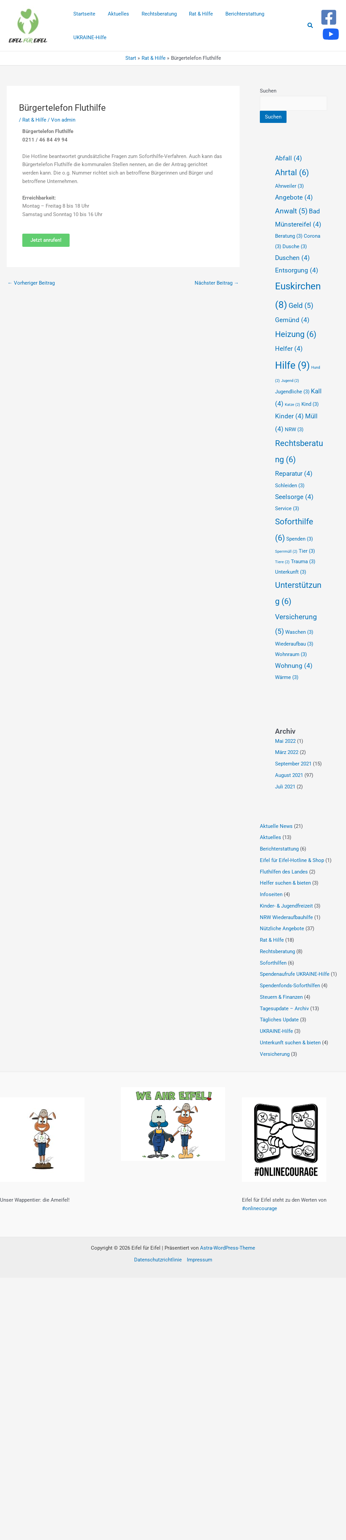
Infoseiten (271, 894)
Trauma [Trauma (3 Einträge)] (303, 561)
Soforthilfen (273, 963)
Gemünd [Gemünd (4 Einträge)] (292, 320)
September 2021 (293, 764)
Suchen (268, 91)
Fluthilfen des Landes (284, 872)
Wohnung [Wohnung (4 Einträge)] (294, 666)
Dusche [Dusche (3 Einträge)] (294, 246)
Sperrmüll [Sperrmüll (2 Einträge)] (286, 551)
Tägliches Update (279, 1020)
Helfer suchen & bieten (285, 883)
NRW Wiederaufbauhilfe (286, 917)
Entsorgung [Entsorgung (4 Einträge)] (296, 270)
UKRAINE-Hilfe (276, 1031)
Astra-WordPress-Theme (227, 1248)
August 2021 (289, 775)
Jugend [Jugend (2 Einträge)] (290, 381)
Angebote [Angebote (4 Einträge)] (294, 197)
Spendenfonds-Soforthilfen (290, 986)
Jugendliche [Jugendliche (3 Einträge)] (292, 392)
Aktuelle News (276, 826)
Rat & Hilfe (34, 120)
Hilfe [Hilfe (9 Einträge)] (292, 365)
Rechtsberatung (277, 951)
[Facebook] (328, 17)
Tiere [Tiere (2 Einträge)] (282, 562)
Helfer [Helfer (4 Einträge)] (289, 349)
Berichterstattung (279, 849)
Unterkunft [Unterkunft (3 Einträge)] (290, 572)
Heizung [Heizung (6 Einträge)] (295, 334)
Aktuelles (270, 837)
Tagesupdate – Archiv (284, 1009)
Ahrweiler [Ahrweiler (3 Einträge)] (289, 186)
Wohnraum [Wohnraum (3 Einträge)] (291, 654)
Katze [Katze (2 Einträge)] (292, 404)
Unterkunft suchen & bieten (290, 1043)
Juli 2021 (285, 787)
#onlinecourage (259, 1208)
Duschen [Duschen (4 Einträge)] (292, 258)
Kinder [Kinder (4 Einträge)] (289, 416)
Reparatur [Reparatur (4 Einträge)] (294, 473)
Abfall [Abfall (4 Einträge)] (288, 158)
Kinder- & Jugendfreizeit (286, 906)
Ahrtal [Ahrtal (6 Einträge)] (292, 172)
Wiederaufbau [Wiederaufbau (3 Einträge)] (294, 644)
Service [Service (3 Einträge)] (287, 508)
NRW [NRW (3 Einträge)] (294, 429)
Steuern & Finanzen (281, 997)
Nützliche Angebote (282, 928)
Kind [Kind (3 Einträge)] (310, 404)
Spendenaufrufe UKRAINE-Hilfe (294, 974)
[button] (310, 25)
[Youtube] (330, 34)
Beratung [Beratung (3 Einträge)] (288, 236)
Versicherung (275, 1054)
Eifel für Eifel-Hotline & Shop (292, 860)
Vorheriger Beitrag (31, 283)
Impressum (199, 1260)
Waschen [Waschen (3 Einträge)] (299, 632)
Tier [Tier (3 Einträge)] (307, 551)
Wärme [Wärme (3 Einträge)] (286, 677)
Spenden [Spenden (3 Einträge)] (299, 539)
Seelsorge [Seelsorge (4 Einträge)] (294, 497)
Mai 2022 (285, 741)
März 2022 (286, 752)
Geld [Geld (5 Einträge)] (301, 305)
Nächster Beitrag (217, 283)
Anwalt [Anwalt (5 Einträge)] (291, 211)
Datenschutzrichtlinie (158, 1260)
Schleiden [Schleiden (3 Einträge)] (289, 485)
